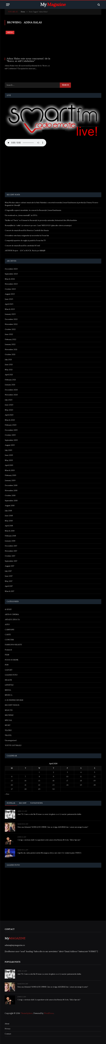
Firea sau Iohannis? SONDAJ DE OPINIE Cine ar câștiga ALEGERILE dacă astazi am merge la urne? (53, 827)
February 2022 (10, 339)
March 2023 (10, 309)
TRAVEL (8, 735)
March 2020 (10, 420)
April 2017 (9, 586)
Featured (8, 650)
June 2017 (9, 576)
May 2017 (8, 581)
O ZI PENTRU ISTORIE (14, 700)
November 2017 (11, 551)
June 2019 (9, 455)
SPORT (7, 725)
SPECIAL (8, 720)
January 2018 (10, 541)
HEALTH (8, 680)
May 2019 (9, 460)
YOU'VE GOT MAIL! (13, 745)
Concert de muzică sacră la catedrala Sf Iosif (22, 246)
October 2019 (10, 435)
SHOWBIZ (9, 715)
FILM (7, 655)
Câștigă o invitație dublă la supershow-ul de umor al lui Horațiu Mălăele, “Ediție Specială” (49, 840)
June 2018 (9, 516)
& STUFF (8, 609)
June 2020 (9, 405)
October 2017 (10, 556)
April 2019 (9, 465)
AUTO (7, 624)
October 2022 (10, 329)
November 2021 (11, 349)
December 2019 (11, 430)
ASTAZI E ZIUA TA (12, 620)
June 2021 (9, 365)
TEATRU (8, 730)
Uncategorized (10, 740)
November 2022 (11, 324)
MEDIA (10, 32)
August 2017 (9, 566)
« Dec (7, 794)
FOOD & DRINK (11, 660)
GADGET (8, 670)
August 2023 (10, 294)
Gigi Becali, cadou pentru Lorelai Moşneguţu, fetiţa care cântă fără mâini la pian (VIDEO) (49, 853)
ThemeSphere (27, 1013)
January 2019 (10, 480)
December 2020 (11, 390)
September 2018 (11, 501)
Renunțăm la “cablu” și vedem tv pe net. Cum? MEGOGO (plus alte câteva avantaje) (38, 225)
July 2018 (8, 511)
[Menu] (8, 5)
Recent (22, 803)
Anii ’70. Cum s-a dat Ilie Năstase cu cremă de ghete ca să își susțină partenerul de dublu (49, 814)
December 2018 (11, 485)
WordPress (49, 1013)
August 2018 (9, 506)
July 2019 (8, 450)
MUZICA (8, 695)
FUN (6, 665)
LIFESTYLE (9, 685)
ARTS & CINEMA (12, 614)
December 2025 (11, 269)
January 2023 (10, 314)
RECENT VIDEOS (12, 705)
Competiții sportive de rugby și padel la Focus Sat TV (25, 240)
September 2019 (11, 440)
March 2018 (9, 531)
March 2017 (9, 591)
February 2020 (10, 425)
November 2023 (11, 284)
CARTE (8, 635)
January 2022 (10, 344)
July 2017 (8, 571)
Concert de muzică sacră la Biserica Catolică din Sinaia (27, 230)
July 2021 (8, 360)
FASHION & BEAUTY (13, 645)
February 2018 (10, 536)
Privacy (7, 1029)
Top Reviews (36, 803)
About (7, 1024)
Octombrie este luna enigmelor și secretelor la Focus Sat (27, 236)
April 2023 (9, 304)
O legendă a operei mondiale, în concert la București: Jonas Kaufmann (33, 210)
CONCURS (9, 640)
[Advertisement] (53, 170)
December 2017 (11, 546)
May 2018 (9, 521)
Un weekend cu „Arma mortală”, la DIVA (21, 215)
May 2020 (9, 410)
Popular (11, 803)
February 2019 (10, 475)
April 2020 (9, 415)
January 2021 (10, 385)
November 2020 (11, 395)
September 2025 (11, 274)
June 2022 (9, 334)
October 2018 (10, 495)
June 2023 (9, 299)
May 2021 (9, 370)
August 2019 (10, 445)
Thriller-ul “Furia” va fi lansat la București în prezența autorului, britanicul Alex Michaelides (41, 220)
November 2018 (11, 491)
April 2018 (9, 526)
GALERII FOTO (11, 675)
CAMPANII (9, 630)
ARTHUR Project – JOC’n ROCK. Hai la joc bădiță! (25, 251)
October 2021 (10, 354)
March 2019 (10, 470)
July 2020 (8, 400)
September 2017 (11, 561)
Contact (8, 1034)
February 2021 (10, 380)
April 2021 (9, 375)
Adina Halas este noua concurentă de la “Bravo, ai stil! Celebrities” (28, 59)
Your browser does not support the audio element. (25, 142)
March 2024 (10, 279)
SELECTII (9, 710)
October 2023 (10, 289)
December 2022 (11, 319)
